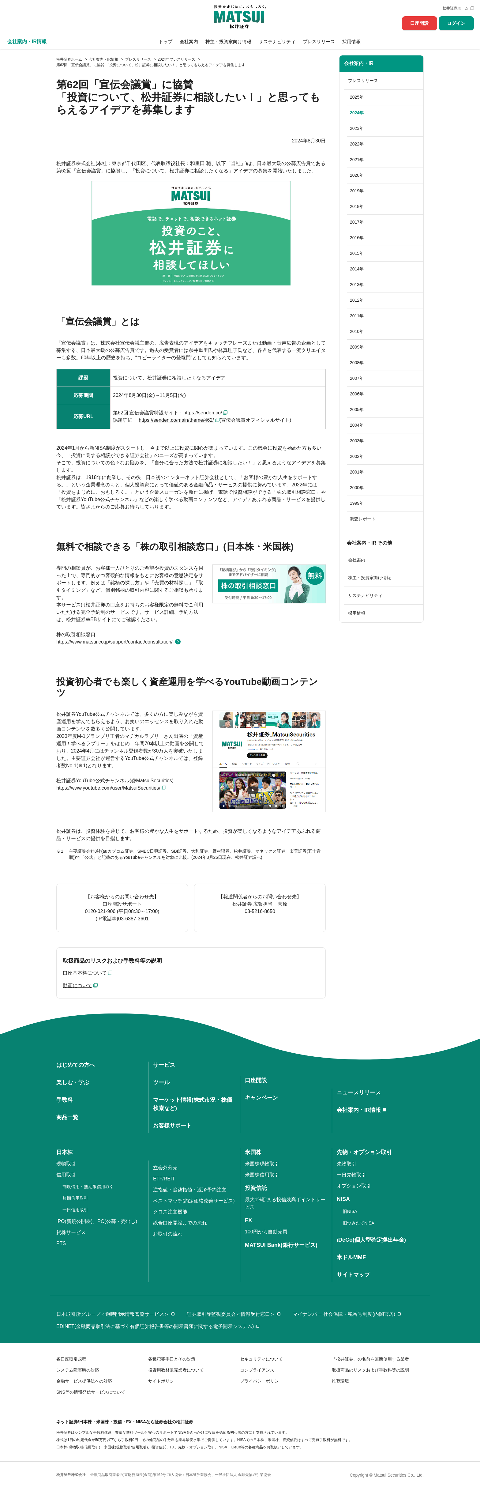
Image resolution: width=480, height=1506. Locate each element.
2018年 (357, 206)
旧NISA (350, 1211)
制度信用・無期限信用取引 (88, 1186)
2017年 (357, 222)
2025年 (357, 97)
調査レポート (363, 518)
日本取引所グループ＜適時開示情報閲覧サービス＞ (115, 1314)
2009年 (357, 347)
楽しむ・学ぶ (72, 1082)
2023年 (357, 128)
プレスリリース (319, 41)
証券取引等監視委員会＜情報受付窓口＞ (233, 1314)
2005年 (357, 409)
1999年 (357, 503)
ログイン (456, 23)
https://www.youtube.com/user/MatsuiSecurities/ (108, 788)
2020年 (357, 175)
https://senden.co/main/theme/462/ (176, 420)
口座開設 (419, 23)
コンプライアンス (257, 1370)
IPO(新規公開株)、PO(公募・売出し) (96, 1221)
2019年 (357, 190)
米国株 (253, 1152)
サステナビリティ (277, 41)
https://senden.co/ (202, 412)
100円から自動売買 (266, 1231)
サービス (164, 1065)
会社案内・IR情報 (359, 1110)
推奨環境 (340, 1381)
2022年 (357, 144)
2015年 (357, 253)
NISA (343, 1199)
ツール (161, 1082)
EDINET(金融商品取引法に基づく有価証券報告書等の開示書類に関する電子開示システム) (157, 1326)
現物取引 (66, 1163)
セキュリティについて (261, 1359)
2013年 (357, 284)
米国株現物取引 (262, 1163)
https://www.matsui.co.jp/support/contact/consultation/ (114, 641)
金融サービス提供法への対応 (84, 1381)
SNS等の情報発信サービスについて (90, 1392)
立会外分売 (165, 1167)
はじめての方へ (75, 1065)
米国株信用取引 (262, 1174)
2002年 (357, 456)
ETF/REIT (164, 1178)
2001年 (357, 472)
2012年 (357, 300)
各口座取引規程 (71, 1359)
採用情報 (351, 41)
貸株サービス (71, 1232)
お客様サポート (172, 1126)
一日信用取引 (75, 1209)
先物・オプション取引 (364, 1152)
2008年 (357, 362)
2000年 (357, 487)
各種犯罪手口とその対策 (171, 1359)
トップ (165, 41)
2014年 (357, 268)
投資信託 (256, 1188)
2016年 (357, 237)
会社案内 (189, 41)
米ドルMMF (351, 1257)
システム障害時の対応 (77, 1370)
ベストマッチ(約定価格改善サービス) (194, 1200)
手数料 (64, 1100)
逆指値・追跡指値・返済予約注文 (190, 1189)
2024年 (357, 112)
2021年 (357, 159)
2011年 (357, 315)
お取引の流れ (167, 1233)
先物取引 (346, 1163)
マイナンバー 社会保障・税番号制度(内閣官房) (347, 1314)
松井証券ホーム (455, 8)
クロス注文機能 (170, 1211)
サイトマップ (353, 1275)
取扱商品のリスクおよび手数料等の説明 (370, 1370)
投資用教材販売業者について (176, 1370)
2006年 (357, 393)
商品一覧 (67, 1117)
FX (248, 1220)
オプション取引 (354, 1185)
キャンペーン (261, 1098)
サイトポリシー (163, 1381)
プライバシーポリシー (261, 1381)
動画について (77, 985)
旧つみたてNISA (358, 1223)
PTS (61, 1243)
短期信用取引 (75, 1198)
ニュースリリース (359, 1092)
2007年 (357, 378)
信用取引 (66, 1174)
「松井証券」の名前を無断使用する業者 (370, 1359)
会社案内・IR (358, 63)
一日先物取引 (351, 1174)
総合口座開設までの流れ (180, 1222)
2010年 (357, 331)
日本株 (64, 1152)
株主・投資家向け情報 (228, 41)
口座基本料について (85, 973)
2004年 (357, 425)
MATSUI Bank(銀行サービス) (281, 1245)
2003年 (357, 440)
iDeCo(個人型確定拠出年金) (371, 1240)
